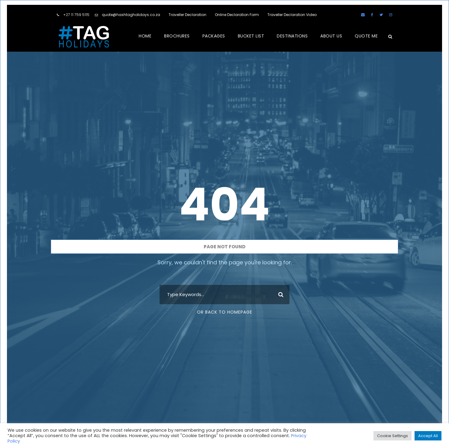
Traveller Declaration (187, 14)
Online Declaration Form (237, 14)
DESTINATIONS (292, 36)
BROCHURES (177, 36)
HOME (145, 36)
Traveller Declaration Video (292, 14)
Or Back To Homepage (224, 312)
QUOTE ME (366, 36)
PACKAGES (213, 36)
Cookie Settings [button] (392, 436)
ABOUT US (331, 36)
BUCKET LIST (251, 36)
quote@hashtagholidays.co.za (131, 14)
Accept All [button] (428, 436)
